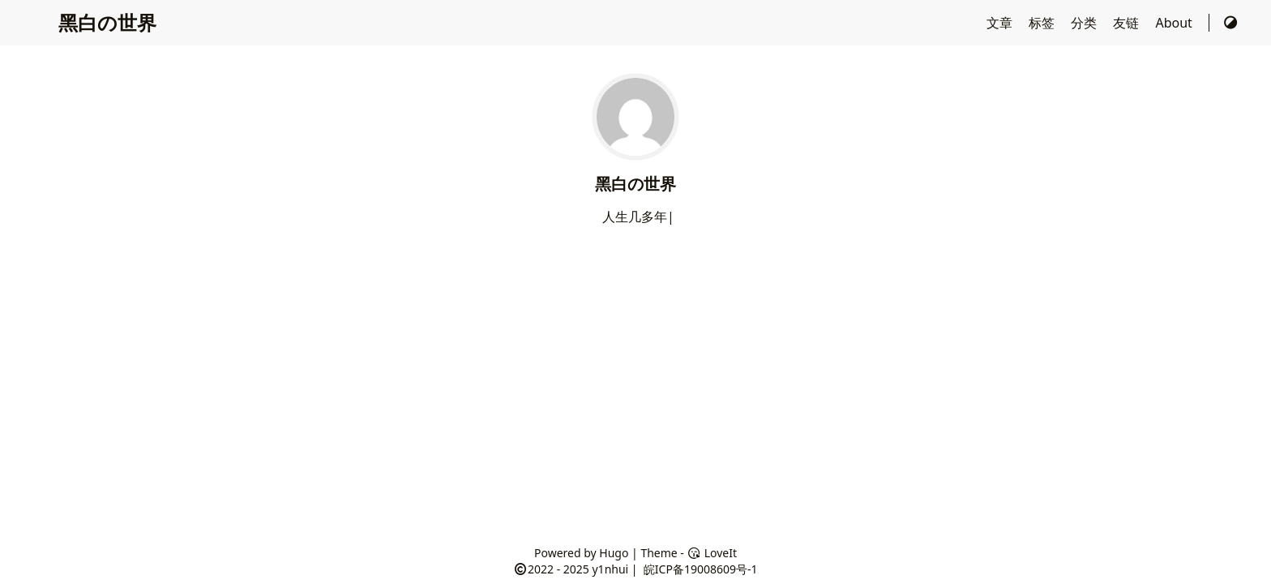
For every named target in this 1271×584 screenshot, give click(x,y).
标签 (1043, 23)
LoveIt (712, 552)
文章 (1001, 23)
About (1175, 23)
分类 (1085, 23)
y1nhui (610, 569)
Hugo (613, 552)
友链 (1127, 23)
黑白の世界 (107, 22)
